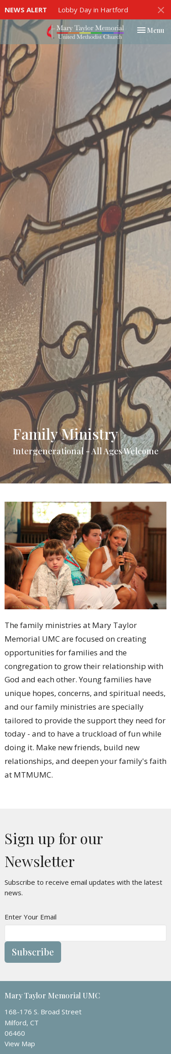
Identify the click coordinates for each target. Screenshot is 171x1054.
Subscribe (33, 951)
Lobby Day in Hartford (93, 9)
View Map (20, 1043)
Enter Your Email (31, 916)
